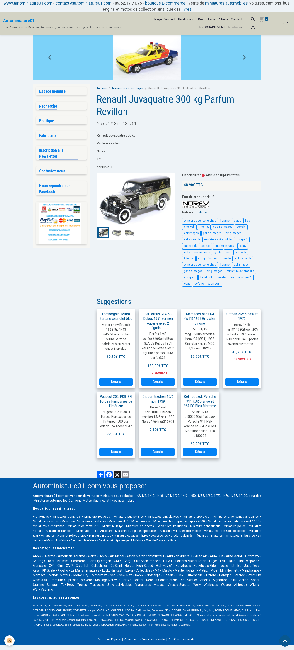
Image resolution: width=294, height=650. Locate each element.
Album (223, 19)
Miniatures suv (169, 521)
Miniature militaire (92, 531)
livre (247, 220)
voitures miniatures (101, 496)
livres (187, 9)
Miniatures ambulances (173, 516)
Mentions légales (107, 644)
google (241, 226)
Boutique (185, 19)
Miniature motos (185, 535)
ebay (243, 245)
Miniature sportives (209, 516)
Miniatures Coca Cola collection (71, 535)
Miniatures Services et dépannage (211, 540)
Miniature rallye (161, 526)
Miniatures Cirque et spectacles (204, 531)
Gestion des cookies (184, 644)
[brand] (63, 23)
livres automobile (122, 500)
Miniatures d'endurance (89, 526)
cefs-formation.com (197, 252)
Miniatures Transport (123, 531)
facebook (190, 245)
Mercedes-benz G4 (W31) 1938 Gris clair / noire (200, 318)
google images (222, 226)
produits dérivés (44, 540)
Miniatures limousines (227, 526)
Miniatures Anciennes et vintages (106, 521)
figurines (99, 500)
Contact (236, 19)
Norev (203, 212)
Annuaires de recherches (200, 220)
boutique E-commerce (165, 3)
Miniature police (65, 531)
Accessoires (250, 535)
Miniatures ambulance (107, 540)
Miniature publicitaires (136, 516)
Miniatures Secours (170, 540)
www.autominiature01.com (28, 3)
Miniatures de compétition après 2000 (210, 521)
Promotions (41, 516)
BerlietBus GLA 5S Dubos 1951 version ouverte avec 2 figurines (158, 321)
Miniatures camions (65, 521)
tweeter (205, 245)
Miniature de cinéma (192, 526)
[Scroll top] (285, 641)
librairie (225, 220)
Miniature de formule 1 (128, 526)
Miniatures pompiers (69, 516)
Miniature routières (102, 516)
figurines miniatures (73, 540)
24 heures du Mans (139, 540)
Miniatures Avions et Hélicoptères (145, 535)
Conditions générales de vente (145, 644)
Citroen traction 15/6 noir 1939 (158, 398)
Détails (116, 382)
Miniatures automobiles (50, 500)
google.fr (242, 239)
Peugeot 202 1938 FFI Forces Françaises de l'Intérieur (116, 401)
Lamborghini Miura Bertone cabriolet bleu (116, 316)
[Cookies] (10, 640)
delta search (192, 239)
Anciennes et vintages (127, 88)
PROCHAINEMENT (212, 27)
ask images (191, 233)
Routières (235, 27)
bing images (233, 233)
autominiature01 (225, 245)
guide (237, 220)
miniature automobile (218, 239)
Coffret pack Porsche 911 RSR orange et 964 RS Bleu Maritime (200, 401)
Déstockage (206, 19)
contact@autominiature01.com (84, 3)
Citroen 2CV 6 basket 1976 (242, 316)
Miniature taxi (107, 535)
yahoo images (212, 233)
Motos (87, 500)
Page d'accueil (164, 19)
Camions (75, 500)
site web (189, 226)
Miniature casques (213, 535)
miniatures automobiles (226, 3)
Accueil (102, 88)
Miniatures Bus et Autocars (159, 531)
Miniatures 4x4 (144, 521)
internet (204, 226)
